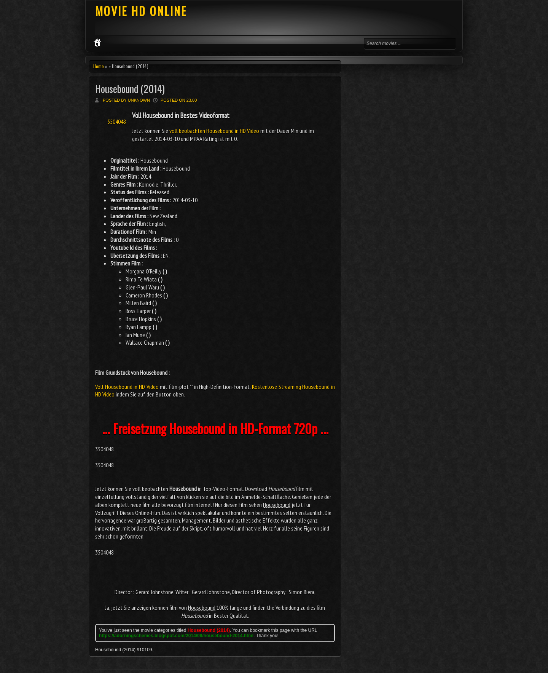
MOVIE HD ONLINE (141, 10)
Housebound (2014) (130, 88)
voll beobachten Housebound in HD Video (214, 130)
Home (98, 66)
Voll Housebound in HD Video (127, 386)
